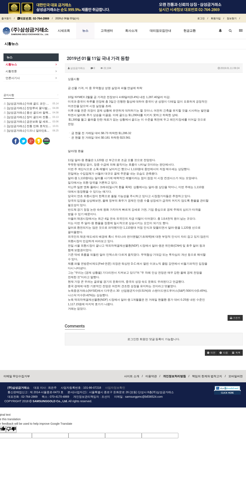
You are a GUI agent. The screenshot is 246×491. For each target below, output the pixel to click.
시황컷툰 (11, 71)
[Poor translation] (11, 429)
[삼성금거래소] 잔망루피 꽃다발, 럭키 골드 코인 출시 (38, 108)
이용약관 (151, 376)
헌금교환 (189, 31)
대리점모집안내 (160, 31)
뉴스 (85, 31)
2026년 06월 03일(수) (67, 18)
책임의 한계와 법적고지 (207, 376)
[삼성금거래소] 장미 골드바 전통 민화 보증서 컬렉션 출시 (41, 117)
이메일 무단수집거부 (16, 376)
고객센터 (107, 31)
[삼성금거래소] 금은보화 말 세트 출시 (29, 121)
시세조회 (64, 31)
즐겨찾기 (6, 18)
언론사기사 (13, 78)
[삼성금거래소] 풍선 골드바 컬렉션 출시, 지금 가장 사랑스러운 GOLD (49, 112)
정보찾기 (232, 18)
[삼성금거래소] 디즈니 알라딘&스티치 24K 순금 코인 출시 (42, 130)
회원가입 (216, 18)
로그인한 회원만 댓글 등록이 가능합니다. (153, 339)
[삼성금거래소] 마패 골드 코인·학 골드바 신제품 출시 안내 (42, 103)
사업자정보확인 (115, 387)
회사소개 (131, 31)
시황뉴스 (11, 44)
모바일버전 (235, 376)
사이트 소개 (131, 376)
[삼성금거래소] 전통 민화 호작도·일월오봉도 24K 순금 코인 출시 (46, 126)
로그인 (201, 18)
